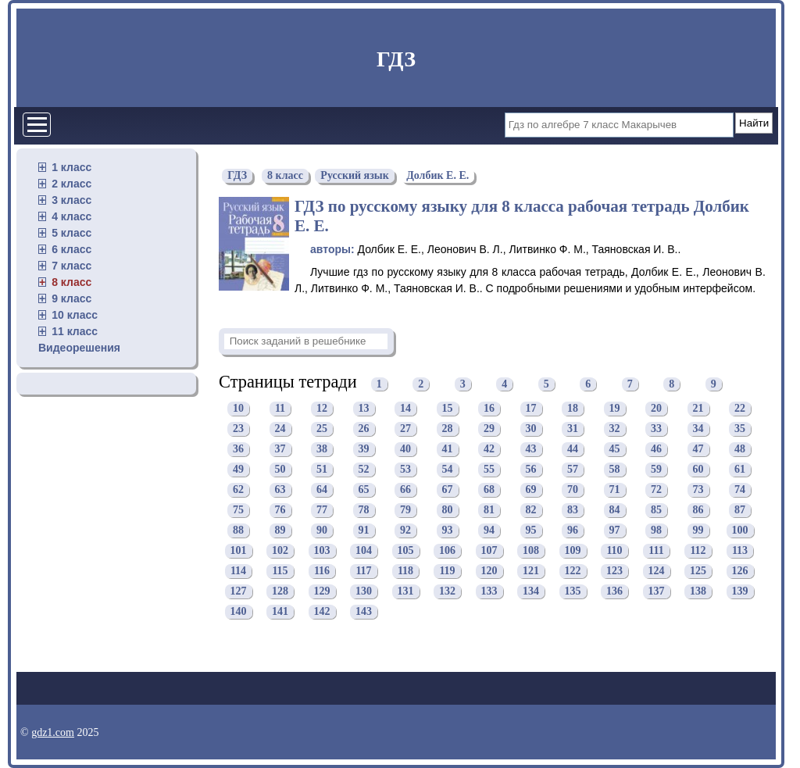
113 (740, 550)
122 (573, 571)
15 (447, 408)
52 (364, 469)
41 (447, 449)
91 (364, 530)
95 (531, 530)
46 (656, 449)
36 (238, 449)
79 (405, 510)
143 (363, 611)
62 (238, 489)
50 (280, 469)
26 (364, 428)
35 (739, 428)
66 (405, 489)
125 (698, 571)
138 (698, 591)
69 (531, 489)
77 (321, 510)
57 (572, 469)
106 (447, 550)
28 (447, 428)
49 (238, 469)
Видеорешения (79, 347)
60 (698, 469)
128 (280, 591)
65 (364, 489)
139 (740, 591)
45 (614, 449)
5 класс (71, 233)
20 (656, 408)
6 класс (71, 249)
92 (405, 530)
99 (698, 530)
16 (489, 408)
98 (656, 530)
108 (531, 550)
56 (531, 469)
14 (405, 408)
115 (280, 571)
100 (740, 530)
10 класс (75, 315)
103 (322, 550)
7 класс (71, 265)
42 (489, 449)
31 (572, 428)
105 (406, 550)
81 (489, 510)
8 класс (71, 282)
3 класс (71, 200)
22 (739, 408)
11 (280, 408)
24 (280, 428)
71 (614, 489)
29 (489, 428)
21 (698, 408)
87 (739, 510)
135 (573, 591)
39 (364, 449)
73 (698, 489)
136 (614, 591)
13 (364, 408)
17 (531, 408)
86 (698, 510)
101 (238, 550)
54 (447, 469)
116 (322, 571)
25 (321, 428)
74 (739, 489)
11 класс (75, 331)
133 (489, 591)
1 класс (71, 167)
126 (740, 571)
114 (238, 571)
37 (280, 449)
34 (698, 428)
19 (614, 408)
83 (572, 510)
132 (447, 591)
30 (531, 428)
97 (614, 530)
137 (656, 591)
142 (322, 611)
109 (573, 550)
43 (531, 449)
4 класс (71, 216)
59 (656, 469)
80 (447, 510)
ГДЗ (396, 59)
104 (363, 550)
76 (280, 510)
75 (238, 510)
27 (405, 428)
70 (572, 489)
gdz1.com (52, 732)
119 (447, 571)
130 (363, 591)
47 (698, 449)
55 (489, 469)
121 (531, 571)
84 (614, 510)
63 (280, 489)
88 (238, 530)
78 (364, 510)
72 (656, 489)
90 (321, 530)
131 (406, 591)
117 (363, 571)
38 (321, 449)
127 (238, 591)
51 (321, 469)
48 (739, 449)
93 (447, 530)
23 (238, 428)
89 (280, 530)
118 (405, 571)
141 (280, 611)
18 (572, 408)
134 (531, 591)
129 (322, 591)
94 (489, 530)
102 (280, 550)
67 (447, 489)
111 (655, 550)
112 (697, 550)
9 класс (71, 298)
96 (572, 530)
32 (614, 428)
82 (531, 510)
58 (614, 469)
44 (572, 449)
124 (656, 571)
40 (405, 449)
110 (614, 550)
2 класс (71, 183)
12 (321, 408)
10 (238, 408)
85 (656, 510)
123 (614, 571)
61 (739, 469)
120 (489, 571)
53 (405, 469)
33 (656, 428)
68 (489, 489)
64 (321, 489)
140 (238, 611)
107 (489, 550)
